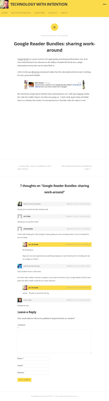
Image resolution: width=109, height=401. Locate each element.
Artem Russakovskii (31, 266)
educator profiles (21, 13)
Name (20, 358)
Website (20, 372)
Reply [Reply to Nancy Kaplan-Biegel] (88, 204)
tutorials (65, 36)
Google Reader (23, 59)
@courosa (36, 72)
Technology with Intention (38, 4)
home (5, 13)
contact (53, 13)
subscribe (39, 13)
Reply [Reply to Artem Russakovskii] (88, 266)
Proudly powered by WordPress (42, 396)
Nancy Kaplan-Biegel (32, 204)
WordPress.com (71, 396)
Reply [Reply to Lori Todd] (88, 300)
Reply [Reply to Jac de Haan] (88, 244)
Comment (20, 326)
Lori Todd (27, 300)
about (64, 13)
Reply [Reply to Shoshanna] (88, 229)
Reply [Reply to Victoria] (88, 216)
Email (20, 365)
